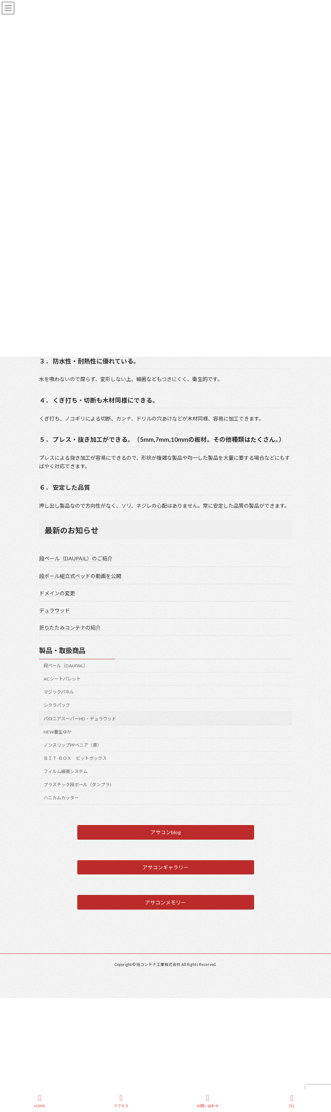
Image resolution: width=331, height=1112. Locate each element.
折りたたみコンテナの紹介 (70, 628)
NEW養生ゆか (57, 732)
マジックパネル (59, 692)
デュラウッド (54, 610)
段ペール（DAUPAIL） (66, 665)
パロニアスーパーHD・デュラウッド (80, 718)
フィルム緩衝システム (66, 771)
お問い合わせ (208, 1101)
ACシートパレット (62, 679)
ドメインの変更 (57, 593)
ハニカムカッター (61, 798)
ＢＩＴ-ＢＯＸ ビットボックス (75, 758)
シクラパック (57, 705)
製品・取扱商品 (62, 651)
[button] (165, 832)
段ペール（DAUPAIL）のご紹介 (75, 559)
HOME (39, 1101)
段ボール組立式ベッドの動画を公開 (80, 576)
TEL (292, 1101)
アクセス (121, 1101)
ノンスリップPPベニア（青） (72, 745)
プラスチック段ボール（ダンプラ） (79, 785)
